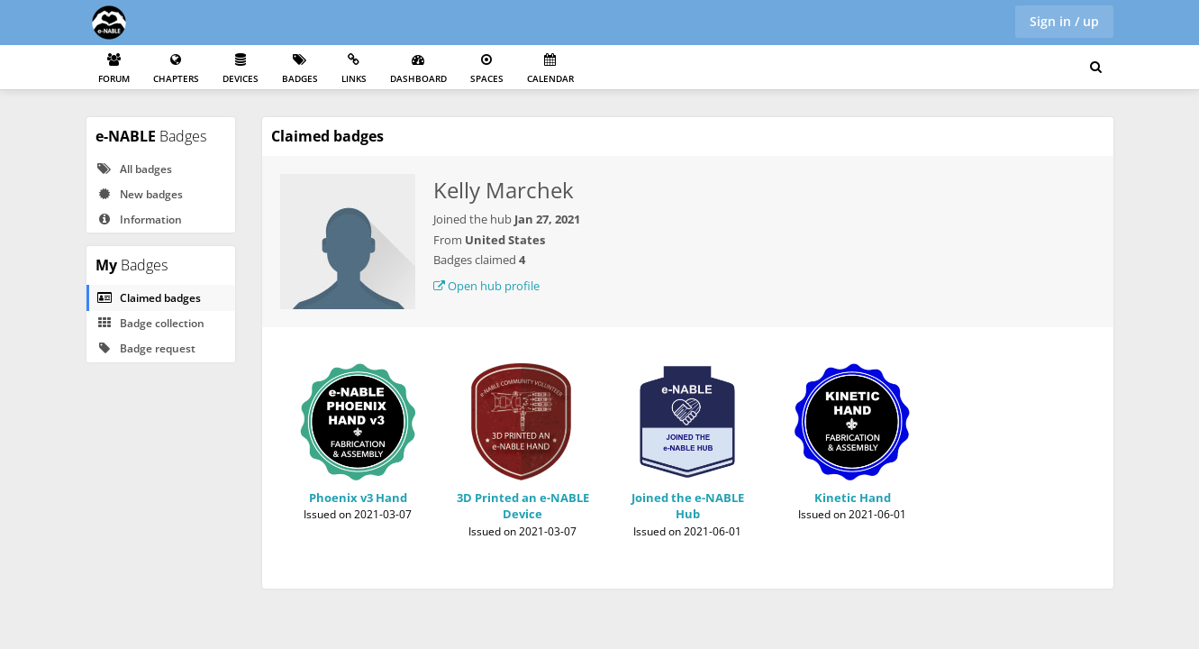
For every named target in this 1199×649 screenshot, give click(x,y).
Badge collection (150, 323)
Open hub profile (486, 286)
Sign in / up (1064, 21)
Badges (300, 69)
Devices (241, 69)
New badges (139, 194)
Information (139, 219)
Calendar (550, 69)
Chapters (176, 69)
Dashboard (418, 69)
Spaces (487, 69)
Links (354, 69)
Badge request (145, 348)
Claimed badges (148, 298)
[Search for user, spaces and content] (1095, 67)
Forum (114, 69)
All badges (134, 169)
